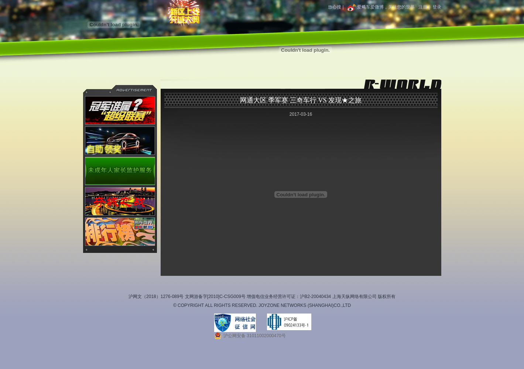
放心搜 (334, 7)
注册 (422, 7)
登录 (436, 7)
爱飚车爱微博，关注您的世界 (380, 7)
